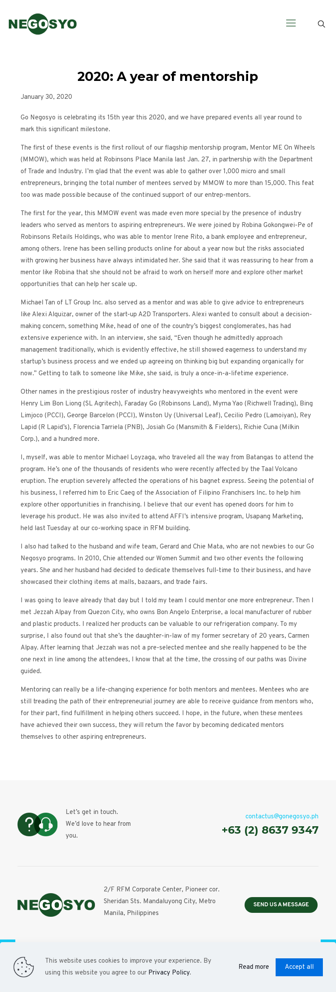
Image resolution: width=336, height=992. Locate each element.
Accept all (299, 967)
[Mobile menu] (291, 24)
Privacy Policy (168, 973)
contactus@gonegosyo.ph (281, 817)
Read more (253, 967)
